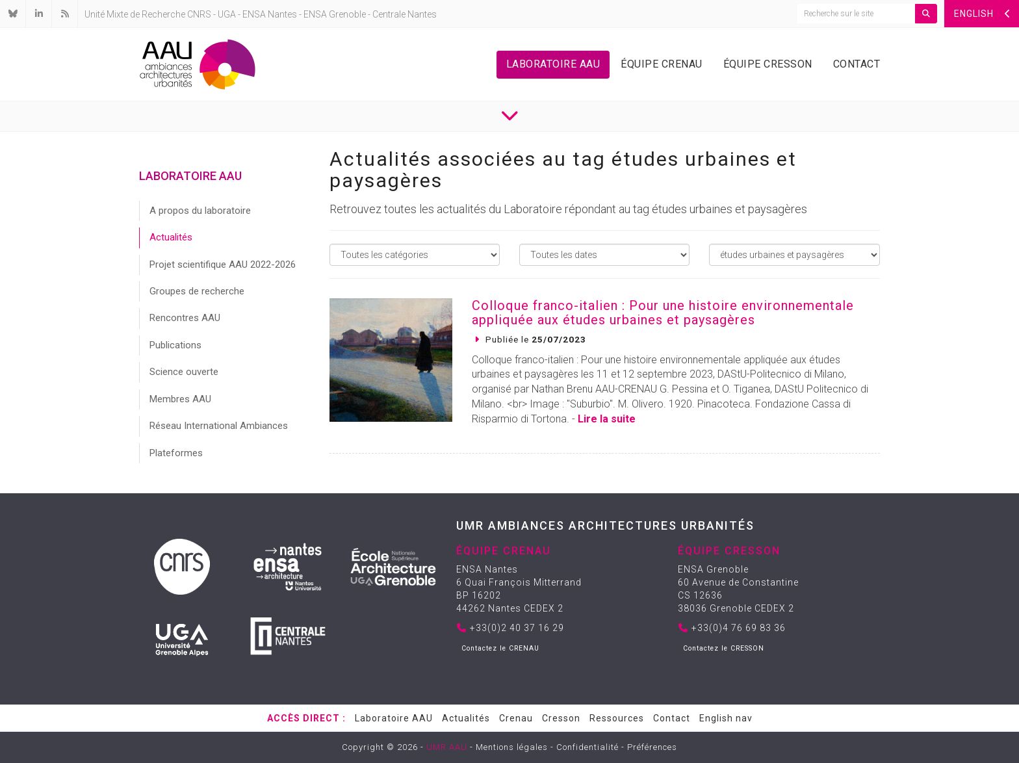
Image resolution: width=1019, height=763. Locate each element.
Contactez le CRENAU (500, 648)
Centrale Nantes (404, 14)
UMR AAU (446, 747)
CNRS (199, 14)
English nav (726, 718)
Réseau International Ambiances (218, 426)
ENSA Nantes (269, 14)
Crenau (516, 718)
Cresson (561, 718)
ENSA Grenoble (334, 14)
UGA (227, 14)
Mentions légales (512, 747)
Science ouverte (183, 372)
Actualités (170, 237)
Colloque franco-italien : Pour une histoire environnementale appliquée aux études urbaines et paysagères (663, 313)
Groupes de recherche (196, 291)
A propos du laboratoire (200, 210)
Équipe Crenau (662, 64)
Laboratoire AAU (553, 64)
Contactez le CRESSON (723, 648)
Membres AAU (180, 399)
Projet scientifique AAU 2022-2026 (222, 264)
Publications (175, 345)
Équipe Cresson (767, 64)
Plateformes (176, 453)
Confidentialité (587, 747)
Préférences (652, 747)
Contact (857, 64)
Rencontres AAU (184, 318)
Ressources (616, 718)
